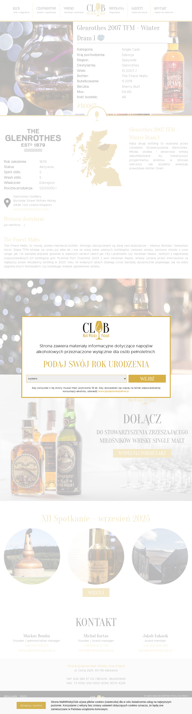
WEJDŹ (147, 379)
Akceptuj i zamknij (31, 705)
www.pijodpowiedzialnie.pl (113, 391)
